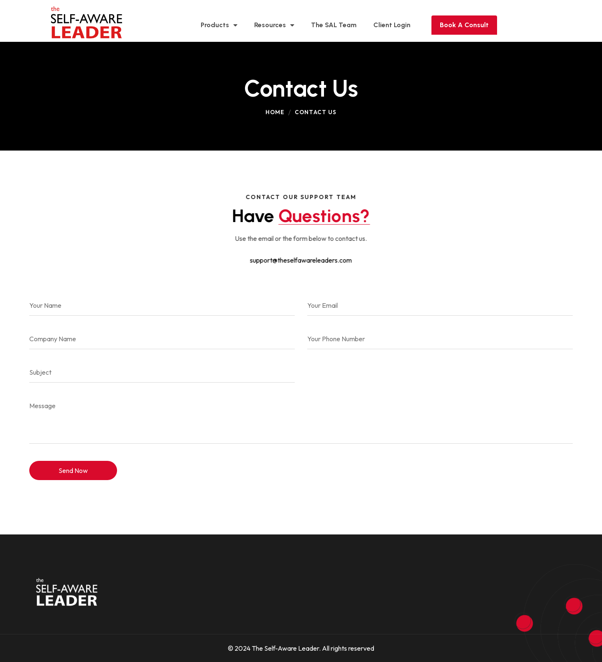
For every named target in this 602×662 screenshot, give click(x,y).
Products (219, 25)
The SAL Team (334, 25)
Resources (274, 25)
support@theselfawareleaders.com (301, 260)
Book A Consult (464, 25)
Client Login (392, 25)
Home (274, 112)
